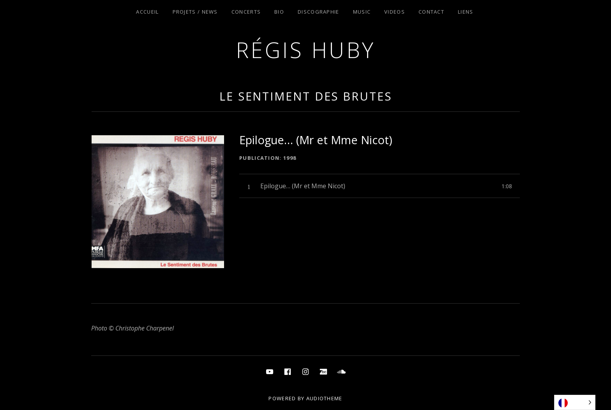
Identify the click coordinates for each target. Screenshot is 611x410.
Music (362, 11)
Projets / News (195, 11)
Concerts (246, 11)
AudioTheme (324, 398)
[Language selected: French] (574, 402)
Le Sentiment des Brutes (305, 96)
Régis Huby (306, 49)
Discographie (318, 11)
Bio (279, 11)
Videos (394, 11)
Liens (465, 11)
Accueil (147, 11)
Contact (431, 11)
